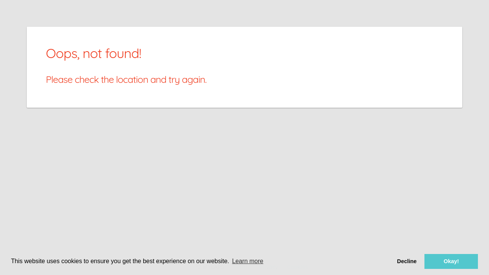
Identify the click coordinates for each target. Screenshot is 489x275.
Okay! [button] (451, 261)
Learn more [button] (247, 261)
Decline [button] (406, 261)
